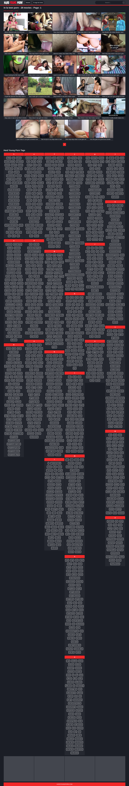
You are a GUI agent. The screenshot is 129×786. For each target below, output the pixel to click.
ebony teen (30, 384)
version (110, 377)
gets (61, 329)
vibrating (120, 405)
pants (87, 211)
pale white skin (97, 200)
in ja (48, 530)
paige (94, 165)
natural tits (79, 581)
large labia (69, 405)
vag (116, 334)
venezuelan (119, 355)
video (112, 412)
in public (51, 537)
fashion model (49, 236)
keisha (81, 301)
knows (81, 354)
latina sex (79, 426)
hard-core (51, 454)
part (89, 228)
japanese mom (79, 243)
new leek (78, 638)
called (39, 161)
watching (115, 477)
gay (47, 294)
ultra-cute (121, 230)
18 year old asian (13, 193)
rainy (102, 251)
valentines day (119, 345)
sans (88, 373)
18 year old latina (13, 197)
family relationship (54, 200)
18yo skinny (10, 232)
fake (60, 182)
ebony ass (39, 373)
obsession (71, 671)
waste (108, 474)
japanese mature (74, 239)
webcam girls (110, 502)
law (82, 433)
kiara (67, 308)
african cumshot (17, 329)
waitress (115, 438)
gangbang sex (58, 272)
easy (28, 359)
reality (95, 325)
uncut (119, 262)
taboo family (120, 161)
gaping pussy (57, 283)
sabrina (97, 345)
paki (95, 179)
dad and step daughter (34, 248)
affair (15, 322)
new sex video (78, 648)
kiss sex (74, 325)
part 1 (94, 228)
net (73, 624)
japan (72, 172)
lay (67, 437)
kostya (69, 364)
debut (27, 304)
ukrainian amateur (119, 212)
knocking (68, 354)
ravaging (90, 269)
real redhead (91, 318)
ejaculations (38, 412)
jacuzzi (70, 161)
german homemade (54, 311)
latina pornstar (71, 426)
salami (90, 355)
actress (8, 279)
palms (89, 204)
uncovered (112, 262)
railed (100, 248)
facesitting (51, 172)
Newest (28, 2)
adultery (19, 304)
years (120, 525)
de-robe (34, 297)
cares (34, 204)
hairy (54, 366)
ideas (52, 477)
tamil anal (119, 190)
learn (68, 451)
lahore (80, 384)
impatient (57, 488)
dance (34, 269)
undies (110, 276)
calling (29, 165)
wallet (114, 449)
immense (57, 481)
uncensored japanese (112, 255)
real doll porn (99, 297)
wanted (120, 456)
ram (94, 255)
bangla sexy (18, 430)
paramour (90, 218)
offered (69, 678)
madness (80, 477)
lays (72, 437)
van (121, 348)
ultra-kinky (119, 234)
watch (114, 474)
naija (72, 560)
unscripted (111, 315)
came (33, 168)
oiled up (70, 696)
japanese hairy (75, 225)
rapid (94, 262)
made (81, 466)
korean (80, 357)
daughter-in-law (38, 290)
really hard (101, 329)
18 (13, 158)
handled (48, 398)
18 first (20, 165)
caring (28, 211)
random (100, 258)
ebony (36, 369)
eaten (35, 362)
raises (89, 255)
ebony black (29, 377)
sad (89, 348)
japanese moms (74, 246)
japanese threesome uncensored (74, 274)
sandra (90, 366)
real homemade (91, 304)
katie (71, 297)
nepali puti (79, 613)
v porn (109, 331)
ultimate (120, 226)
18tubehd (11, 228)
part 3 (88, 232)
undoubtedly (118, 276)
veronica (120, 373)
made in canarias (70, 474)
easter (33, 355)
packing (88, 161)
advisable (8, 322)
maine (80, 495)
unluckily (111, 311)
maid (79, 491)
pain (100, 165)
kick (72, 308)
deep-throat (29, 333)
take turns (120, 172)
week (114, 512)
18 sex (19, 175)
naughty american (74, 595)
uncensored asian (115, 244)
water (122, 477)
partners (95, 236)
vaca (115, 331)
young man (110, 546)
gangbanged (49, 276)
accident (10, 258)
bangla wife (8, 433)
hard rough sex (51, 451)
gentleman (51, 301)
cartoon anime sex (34, 218)
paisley (100, 175)
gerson (57, 322)
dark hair (36, 276)
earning (29, 352)
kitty (69, 343)
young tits (120, 549)
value (109, 348)
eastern (40, 355)
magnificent (72, 491)
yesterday (112, 532)
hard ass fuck (57, 430)
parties (101, 232)
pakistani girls (95, 186)
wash (109, 470)
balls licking (10, 401)
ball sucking (10, 387)
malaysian (78, 520)
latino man (69, 433)
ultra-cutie (111, 234)
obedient (74, 661)
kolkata (73, 357)
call (28, 161)
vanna (109, 352)
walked (114, 445)
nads (67, 560)
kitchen (70, 336)
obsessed (78, 668)
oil (74, 685)
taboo (113, 161)
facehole (51, 168)
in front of (50, 520)
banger (7, 415)
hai (60, 355)
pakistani (100, 179)
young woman (115, 553)
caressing (37, 207)
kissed (80, 325)
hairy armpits (50, 369)
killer (81, 308)
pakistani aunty (90, 182)
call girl (33, 161)
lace (79, 377)
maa (82, 459)
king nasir (68, 318)
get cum (50, 325)
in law (47, 534)
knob (74, 347)
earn (41, 348)
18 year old (14, 186)
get (62, 322)
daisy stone (39, 262)
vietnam (120, 415)
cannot (29, 190)
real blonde (95, 283)
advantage (17, 311)
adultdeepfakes (10, 304)
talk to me (109, 179)
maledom (80, 530)
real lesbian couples (94, 311)
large (79, 401)
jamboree (78, 165)
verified (118, 359)
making (81, 502)
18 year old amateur (13, 190)
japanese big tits (74, 197)
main (75, 495)
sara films (100, 373)
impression (50, 502)
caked (40, 158)
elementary (32, 426)
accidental (17, 258)
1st (18, 236)
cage (34, 158)
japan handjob (79, 175)
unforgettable (111, 297)
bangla (9, 419)
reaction (89, 272)
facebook (48, 165)
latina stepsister (70, 430)
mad (76, 466)
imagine (51, 481)
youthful (121, 556)
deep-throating (38, 333)
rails (93, 251)
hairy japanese (50, 373)
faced (54, 165)
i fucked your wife (55, 463)
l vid (70, 377)
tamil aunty (115, 197)
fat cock (59, 239)
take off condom (111, 172)
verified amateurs (115, 362)
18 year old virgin (10, 211)
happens (58, 408)
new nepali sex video (74, 645)
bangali (17, 408)
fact (61, 179)
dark (30, 276)
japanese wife (71, 278)
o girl (68, 661)
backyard (8, 373)
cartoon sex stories (32, 228)
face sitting (59, 161)
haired (60, 359)
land (79, 391)
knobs (80, 347)
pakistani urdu (90, 197)
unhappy (120, 297)
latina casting (79, 419)
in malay (53, 534)
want (121, 452)
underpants (120, 269)
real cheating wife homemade (95, 287)
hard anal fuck (54, 423)
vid (108, 412)
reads (89, 276)
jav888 (81, 285)
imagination (60, 477)
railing (87, 251)
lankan (70, 401)
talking (122, 179)
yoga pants (112, 535)
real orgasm (90, 315)
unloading (119, 308)
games (61, 262)
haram (59, 415)
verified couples (115, 366)
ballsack (18, 401)
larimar (70, 408)
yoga (119, 532)
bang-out (10, 408)
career (28, 204)
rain (98, 251)
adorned (7, 294)
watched (121, 474)
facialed (48, 179)
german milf (60, 315)
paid (90, 165)
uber (113, 205)
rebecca (101, 333)
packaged (94, 158)
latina (72, 419)
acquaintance (11, 272)
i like (54, 466)
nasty (68, 574)
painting (89, 175)
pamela (100, 204)
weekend (121, 512)
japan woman (78, 179)
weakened (109, 484)
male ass (73, 530)
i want (60, 470)
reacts (95, 272)
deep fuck (39, 318)
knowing (75, 354)
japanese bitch (75, 200)
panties (100, 207)
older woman (78, 724)
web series (121, 491)
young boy (111, 542)
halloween (51, 380)
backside (17, 369)
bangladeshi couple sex (14, 444)
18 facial (14, 165)
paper (98, 214)
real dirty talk (90, 297)
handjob (48, 394)
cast (31, 236)
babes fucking (14, 352)
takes (109, 175)
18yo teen (18, 232)
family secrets (50, 204)
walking (121, 445)
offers (75, 678)
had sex (49, 355)
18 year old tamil (13, 204)
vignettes (111, 423)
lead (81, 437)
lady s (74, 384)
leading (70, 440)
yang (121, 521)
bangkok (20, 415)
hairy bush (59, 369)
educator (38, 391)
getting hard (49, 340)
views (120, 419)
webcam (120, 498)
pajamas (89, 179)
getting (49, 336)
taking (114, 175)
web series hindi (115, 495)
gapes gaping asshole (54, 279)
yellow (116, 528)
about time (17, 251)
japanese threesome (74, 271)
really (94, 329)
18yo (17, 228)
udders (119, 209)
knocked (74, 350)
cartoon (39, 214)
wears (115, 488)
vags (121, 341)
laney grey (75, 398)
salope (89, 359)
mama (71, 537)
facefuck (60, 165)
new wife (71, 652)
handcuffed (51, 391)
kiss (68, 325)
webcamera (120, 502)
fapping (60, 228)
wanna (116, 452)
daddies (35, 255)
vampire (115, 348)
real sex (99, 318)
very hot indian (115, 387)
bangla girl (18, 423)
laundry (77, 433)
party (89, 239)
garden (48, 287)
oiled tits (80, 692)
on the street (74, 753)
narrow (80, 571)
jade (76, 161)
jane (67, 172)
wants (115, 459)
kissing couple (70, 333)
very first (113, 380)
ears (40, 352)
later (74, 412)
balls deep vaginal (14, 398)
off (76, 675)
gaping (49, 283)
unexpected (119, 283)
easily (28, 355)
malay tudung (78, 512)
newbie (78, 652)
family (59, 193)
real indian (100, 304)
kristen (75, 364)
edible (39, 387)
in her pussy (59, 523)
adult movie (16, 297)
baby (18, 359)
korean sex (79, 361)
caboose (29, 158)
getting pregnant (58, 343)
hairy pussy (51, 377)
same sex (99, 362)
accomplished (11, 269)
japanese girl (74, 218)
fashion (57, 232)
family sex (59, 204)
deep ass (38, 315)
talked (116, 179)
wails (115, 435)
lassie (75, 408)
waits (121, 438)
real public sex (99, 315)
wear (122, 484)
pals (94, 204)
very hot (109, 384)
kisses (71, 329)
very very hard (120, 398)
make (73, 498)
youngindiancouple (112, 556)
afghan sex (17, 325)
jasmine (80, 278)
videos (109, 415)
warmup (121, 466)
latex (80, 415)
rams (89, 258)
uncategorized (120, 237)
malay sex (69, 512)
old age (70, 699)
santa (93, 373)
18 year (8, 182)
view (109, 419)
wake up (115, 442)
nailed (81, 560)
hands (61, 398)
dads (41, 258)
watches (109, 477)
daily (27, 262)
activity (19, 276)
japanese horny (70, 228)
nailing (69, 564)
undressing (111, 283)
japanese (78, 182)
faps (51, 232)
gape (56, 276)
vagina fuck (115, 338)
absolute (10, 255)
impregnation (50, 498)
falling (56, 190)
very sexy (120, 391)
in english (51, 516)
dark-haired (30, 279)
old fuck (80, 707)
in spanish (51, 544)
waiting (109, 438)
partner (89, 236)
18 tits (18, 179)
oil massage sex (72, 689)
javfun (67, 289)
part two (94, 232)
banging (13, 415)
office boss (71, 682)
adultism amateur (10, 308)
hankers (54, 405)
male (67, 530)
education (30, 391)
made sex (80, 474)
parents (95, 221)
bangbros (10, 412)
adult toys (8, 301)
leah (80, 440)
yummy (119, 560)
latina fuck (70, 423)
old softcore (72, 717)
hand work (57, 387)
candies (28, 186)
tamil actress (111, 190)
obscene (71, 664)
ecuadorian (38, 384)
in (54, 505)
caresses (30, 207)
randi (94, 258)
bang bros (19, 405)
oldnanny (80, 728)
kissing (77, 329)
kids (77, 308)
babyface (9, 362)
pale (90, 200)
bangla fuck (10, 423)
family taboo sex (54, 211)
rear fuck (93, 333)
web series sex (112, 498)
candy (34, 186)
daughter (28, 290)
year (115, 525)
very (108, 380)
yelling (110, 528)
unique (118, 301)
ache (18, 269)
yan (117, 521)
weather (109, 491)
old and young (78, 699)
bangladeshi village (14, 454)
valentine (110, 345)
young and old (111, 539)
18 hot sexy (9, 168)
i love (59, 466)
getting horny (58, 340)
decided (31, 308)
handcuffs (58, 391)
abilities (10, 248)
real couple (95, 290)
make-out (80, 498)
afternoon (13, 340)
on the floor (70, 749)
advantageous (10, 315)
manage (71, 551)
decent (33, 304)
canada (33, 182)
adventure (19, 315)
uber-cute (119, 205)
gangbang (49, 272)
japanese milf (69, 243)
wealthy (117, 484)
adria (13, 294)
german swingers (54, 318)
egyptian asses (34, 398)
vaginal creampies (113, 341)
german (49, 304)
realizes (88, 329)
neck (80, 602)
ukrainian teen (112, 226)
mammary (70, 541)
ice (52, 474)
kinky (68, 322)
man (69, 544)
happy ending (51, 415)
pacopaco (95, 161)
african (8, 329)
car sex (29, 200)
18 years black (14, 214)
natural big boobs (74, 578)
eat (32, 359)
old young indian (72, 721)
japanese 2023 (75, 190)
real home (98, 301)
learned (74, 451)
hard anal (56, 419)
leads (75, 440)
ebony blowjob (38, 377)
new (81, 631)
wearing (109, 488)
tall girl (112, 186)
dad (31, 244)
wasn (121, 470)
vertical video (118, 377)
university (111, 308)
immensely (51, 484)
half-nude (58, 377)
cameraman (37, 172)
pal (97, 197)
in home (54, 527)
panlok (94, 207)
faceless (58, 168)
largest (81, 405)
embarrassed (34, 437)
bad (14, 373)
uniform (112, 301)
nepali (81, 610)
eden (28, 387)
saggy (88, 352)
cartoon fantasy (34, 221)
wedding (118, 509)
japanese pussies (74, 253)
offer (81, 675)
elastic (28, 415)
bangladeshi (14, 437)
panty (93, 211)
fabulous (48, 158)
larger (75, 405)
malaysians (80, 527)
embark (41, 430)
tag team (109, 168)
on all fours (71, 735)
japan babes (79, 172)
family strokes (50, 207)
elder (40, 415)
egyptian (36, 394)
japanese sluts (79, 260)
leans (80, 447)
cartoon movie (30, 225)
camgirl (27, 175)
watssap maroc (113, 481)
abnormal (17, 248)
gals (55, 258)
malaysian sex (70, 527)
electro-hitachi (37, 419)
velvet (120, 352)
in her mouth (50, 523)
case (40, 228)
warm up (111, 463)
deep (41, 311)
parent (89, 221)
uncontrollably (119, 258)
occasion (78, 671)
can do (27, 182)
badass (20, 373)
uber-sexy (112, 209)
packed (101, 158)
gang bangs (50, 269)
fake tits (58, 186)
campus (41, 175)
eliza (38, 426)
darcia (40, 272)
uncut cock (111, 265)
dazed (28, 297)
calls (34, 165)
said (101, 352)
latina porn (78, 423)
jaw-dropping (79, 289)
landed (68, 394)
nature (78, 585)
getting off (48, 343)
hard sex (59, 451)
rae (88, 248)
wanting (110, 459)
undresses (119, 279)
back (14, 366)
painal (92, 168)
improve (50, 505)
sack (102, 345)
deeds (35, 311)
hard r (61, 447)
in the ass (54, 548)
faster (61, 236)
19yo (13, 236)
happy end (57, 412)
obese (80, 661)
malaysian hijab (74, 523)
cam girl (27, 168)
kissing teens (79, 333)
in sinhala (58, 541)
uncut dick (119, 265)
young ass (120, 539)
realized (101, 325)
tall (122, 182)
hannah (61, 405)
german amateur (57, 304)
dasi (29, 287)
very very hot (110, 401)
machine (78, 463)
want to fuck (112, 456)
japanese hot (79, 228)
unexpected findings (115, 287)
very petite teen (111, 391)
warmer (109, 466)
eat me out (39, 359)
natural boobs (70, 581)
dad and (36, 244)
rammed (100, 255)
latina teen (80, 430)
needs (68, 610)
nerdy (68, 620)
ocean (68, 675)
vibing (113, 405)
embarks (38, 433)
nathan (74, 574)
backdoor (20, 366)
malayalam (71, 516)
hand (50, 387)
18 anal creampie (9, 161)
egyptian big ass (34, 401)
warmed (119, 463)
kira (81, 322)
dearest (29, 301)
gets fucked (59, 333)
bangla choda (16, 419)
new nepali (75, 641)
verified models (115, 369)
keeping (69, 301)
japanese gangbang (74, 214)
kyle (75, 368)
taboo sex (111, 165)
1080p (8, 158)
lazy (76, 437)
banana (7, 405)
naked (69, 567)
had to (55, 355)
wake (108, 442)
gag (54, 255)
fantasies (59, 221)
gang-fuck (58, 269)
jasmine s (69, 282)
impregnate (50, 495)
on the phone (78, 749)
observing (70, 668)
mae (78, 481)
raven (96, 269)
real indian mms (95, 308)
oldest (68, 728)
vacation (110, 334)
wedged (109, 512)
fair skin (55, 182)
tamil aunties (119, 193)
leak (69, 444)
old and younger (71, 707)
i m (55, 470)
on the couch (78, 745)
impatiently (50, 491)
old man (71, 714)
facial (58, 172)
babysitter (7, 366)
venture (112, 359)
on (79, 731)
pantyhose (92, 214)
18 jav (10, 172)
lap (75, 401)
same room (91, 362)
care (39, 200)
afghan (10, 325)
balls (18, 391)
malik (67, 534)
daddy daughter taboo (31, 258)
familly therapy (51, 193)
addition (7, 287)
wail (110, 435)
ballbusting (18, 387)
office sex (68, 685)
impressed (59, 498)
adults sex (19, 308)
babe (13, 348)
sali (95, 355)
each (34, 345)
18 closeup (20, 161)
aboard (10, 251)
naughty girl (70, 599)
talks (117, 182)
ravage (95, 265)
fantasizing (51, 225)
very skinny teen (115, 394)
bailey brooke (18, 377)
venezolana (111, 355)
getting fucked (57, 336)
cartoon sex (39, 225)
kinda (80, 311)
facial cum (49, 175)
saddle (94, 348)
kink (82, 318)
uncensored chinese (115, 248)
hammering (58, 384)
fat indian (57, 243)
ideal (61, 474)
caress (40, 204)
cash (40, 232)
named (80, 567)
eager (39, 345)
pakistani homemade (94, 190)
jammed (75, 168)
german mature (50, 315)
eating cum (29, 366)
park (88, 225)
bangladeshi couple (14, 440)
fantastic (58, 225)
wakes (121, 442)
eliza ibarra (29, 430)
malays (79, 516)
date (33, 287)
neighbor (74, 610)
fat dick (51, 243)
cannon (40, 186)
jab (69, 158)
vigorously (119, 423)
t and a (111, 158)
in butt (61, 509)
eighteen (30, 408)
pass (101, 239)
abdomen (8, 244)
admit (13, 290)
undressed (111, 279)
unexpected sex (115, 290)
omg (75, 731)
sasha (97, 380)
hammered (50, 384)
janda (80, 168)
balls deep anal (18, 394)
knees (79, 343)
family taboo (59, 207)
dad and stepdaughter (34, 251)
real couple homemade (95, 294)
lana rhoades (72, 391)
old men (78, 714)
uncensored (115, 241)
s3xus (90, 345)
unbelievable (110, 237)
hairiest (49, 362)
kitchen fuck (78, 336)
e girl (29, 345)
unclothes (110, 258)
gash (54, 290)
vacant (120, 331)
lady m (69, 384)
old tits (79, 717)
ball (10, 384)
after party (9, 336)
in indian (61, 527)
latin (67, 419)
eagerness (29, 348)
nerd (82, 617)
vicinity (121, 408)
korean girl (70, 361)
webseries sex (119, 505)
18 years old (14, 221)
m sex (76, 459)
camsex (34, 179)
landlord (68, 398)
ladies (75, 380)
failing (48, 182)
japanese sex (69, 260)
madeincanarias (71, 477)
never (78, 627)
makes (75, 502)
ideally (47, 477)
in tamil (58, 544)
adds (21, 287)
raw (101, 269)
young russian (119, 546)
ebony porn (38, 380)
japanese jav (74, 232)
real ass (99, 279)
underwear (119, 272)
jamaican (70, 165)
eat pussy (28, 362)
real (101, 276)
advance (10, 311)
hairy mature (59, 373)
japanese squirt (75, 264)
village (110, 426)
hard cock (50, 433)
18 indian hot (18, 168)
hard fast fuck (50, 437)
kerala (68, 304)
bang (13, 405)
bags (7, 377)
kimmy (69, 311)
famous (55, 218)
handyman (58, 401)
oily (76, 696)
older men (70, 724)
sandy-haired (91, 369)
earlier (35, 348)
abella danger (17, 244)
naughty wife (79, 599)
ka (67, 297)
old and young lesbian (75, 703)
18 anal (19, 158)
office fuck (78, 682)
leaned (69, 447)
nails (75, 564)
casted (36, 236)
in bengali (54, 509)
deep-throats (34, 336)
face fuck (60, 158)
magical (79, 488)
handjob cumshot (57, 394)
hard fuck (59, 437)
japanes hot (71, 182)
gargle (54, 287)
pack (88, 158)
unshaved (119, 315)
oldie (73, 728)
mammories (78, 541)
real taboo (91, 322)
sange (99, 369)
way (120, 481)
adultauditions (17, 301)
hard (50, 419)
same (101, 359)
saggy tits (95, 352)
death (34, 301)
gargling (48, 290)
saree (93, 377)
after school (18, 336)
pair (95, 175)
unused (115, 322)
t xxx (117, 158)
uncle (122, 255)
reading (101, 272)
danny (34, 272)
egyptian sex (30, 405)
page (102, 161)
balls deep (8, 394)
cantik (28, 193)
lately (69, 412)
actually (14, 279)
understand (111, 272)
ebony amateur (30, 373)
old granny (79, 710)
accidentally (10, 265)
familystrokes (59, 214)
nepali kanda (70, 613)
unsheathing (111, 318)
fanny (48, 221)
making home (70, 505)
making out (72, 509)
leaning (75, 447)
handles (55, 398)
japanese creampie (75, 207)
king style (76, 318)
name (74, 567)
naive (80, 564)
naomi (74, 571)
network (72, 627)
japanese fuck (74, 211)
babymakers (17, 362)
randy (89, 262)
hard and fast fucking (54, 426)
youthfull (112, 560)
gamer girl (54, 262)
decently (40, 304)
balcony (7, 380)
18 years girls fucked (13, 218)
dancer (40, 269)
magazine (71, 484)
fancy (61, 218)
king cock (79, 315)
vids (115, 415)
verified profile (111, 373)
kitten (76, 340)
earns (34, 352)
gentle (59, 297)
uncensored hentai (115, 251)
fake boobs (51, 186)
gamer (47, 262)
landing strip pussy (78, 394)
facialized (55, 179)
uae (109, 205)
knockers (81, 350)
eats (31, 369)
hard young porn (8, 11)
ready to (95, 276)
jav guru (68, 285)
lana (79, 387)
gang (59, 265)
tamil (118, 186)
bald (13, 380)
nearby (70, 602)
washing (115, 470)
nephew (76, 617)
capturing (35, 197)
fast (57, 236)
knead (74, 343)
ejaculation (30, 412)
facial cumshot (58, 175)
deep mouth (34, 325)
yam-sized (110, 521)
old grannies (70, 710)
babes (19, 348)
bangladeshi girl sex (13, 447)
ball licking (16, 384)
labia (74, 377)
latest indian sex (72, 415)
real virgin (88, 325)
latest (79, 412)
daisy (32, 262)
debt (40, 301)
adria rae (19, 294)
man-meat (78, 548)
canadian (40, 182)
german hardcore (54, 308)
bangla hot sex (18, 426)
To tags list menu (38, 2)
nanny (68, 571)
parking (94, 225)
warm (121, 459)
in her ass (58, 520)
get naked (55, 329)
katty (76, 297)
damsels (28, 269)
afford (20, 322)
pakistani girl (100, 182)
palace (102, 197)
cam (39, 165)
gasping (60, 290)
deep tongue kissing (34, 329)
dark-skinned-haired (31, 283)
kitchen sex (69, 340)
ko (68, 357)
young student (111, 549)
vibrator (110, 408)
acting (18, 272)
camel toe (40, 168)
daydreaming (33, 294)
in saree (58, 537)
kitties (81, 340)
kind (75, 311)
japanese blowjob (74, 204)
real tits (99, 322)
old (80, 696)
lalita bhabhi (72, 387)
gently (58, 301)
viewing (115, 419)
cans (34, 190)
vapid (115, 352)
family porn (59, 197)
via (109, 405)
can (40, 179)
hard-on (58, 454)
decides (37, 308)
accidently (18, 265)
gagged (60, 255)
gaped (61, 276)
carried (34, 211)
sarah (88, 377)
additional (14, 287)
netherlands (80, 624)
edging (34, 387)
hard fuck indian (50, 440)
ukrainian (109, 212)
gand (54, 265)
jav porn (75, 285)
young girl (119, 542)
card (35, 200)
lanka (82, 398)
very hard (120, 380)
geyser (54, 347)
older (80, 721)
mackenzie (69, 466)
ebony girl (29, 380)
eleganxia (37, 423)
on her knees (78, 742)
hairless (48, 366)
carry (40, 211)
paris (101, 221)
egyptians (38, 405)
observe (78, 664)
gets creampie (50, 333)
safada (100, 348)
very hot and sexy (118, 384)
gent (54, 297)
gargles (60, 287)
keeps (75, 301)
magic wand (71, 488)
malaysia (70, 520)
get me (48, 329)
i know (49, 466)
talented (121, 175)
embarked (30, 433)
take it (121, 168)
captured (28, 197)
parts (101, 236)
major (68, 498)
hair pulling (54, 359)
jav (75, 282)
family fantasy (50, 197)
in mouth (60, 534)
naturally (71, 585)
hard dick (58, 433)
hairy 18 (60, 366)
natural (80, 574)
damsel (40, 265)
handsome (50, 401)
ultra (115, 230)
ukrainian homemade (115, 223)
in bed (47, 509)
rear (88, 333)
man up (71, 548)
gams (49, 265)
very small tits (110, 398)
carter (33, 214)
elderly (29, 419)
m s (72, 459)
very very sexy (120, 401)
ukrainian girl (115, 219)
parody (100, 225)
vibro (115, 408)
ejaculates (37, 408)
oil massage (80, 685)
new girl (78, 634)
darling (41, 283)
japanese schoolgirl (74, 257)
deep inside (29, 322)
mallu (72, 534)
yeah (110, 525)
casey (34, 232)
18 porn (17, 172)
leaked (74, 444)
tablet (107, 161)
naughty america (74, 592)
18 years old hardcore (11, 225)
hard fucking (60, 440)
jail (80, 161)
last (80, 408)
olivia (70, 731)
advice (18, 318)
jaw (73, 289)
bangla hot (8, 426)
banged (18, 412)
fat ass (53, 239)
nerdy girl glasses (77, 620)
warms (115, 466)
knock (67, 350)
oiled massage (71, 692)
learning (80, 451)
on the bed (70, 745)
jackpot (74, 158)
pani (89, 207)
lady (81, 380)
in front (58, 516)
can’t (33, 193)
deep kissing (38, 322)
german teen (49, 322)
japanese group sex (74, 221)
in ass (59, 505)
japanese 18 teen (74, 186)
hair (47, 359)
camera (30, 172)
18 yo (20, 225)
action (8, 276)
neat (75, 602)
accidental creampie (13, 262)
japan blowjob (69, 175)
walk (109, 445)
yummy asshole (115, 564)
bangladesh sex (18, 433)
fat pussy (51, 246)
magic (78, 484)
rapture (100, 262)
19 (9, 236)
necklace (68, 606)
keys (78, 304)
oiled (80, 689)
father (58, 246)
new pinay (69, 648)
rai (92, 248)
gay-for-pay (54, 294)
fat (48, 239)
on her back (78, 738)
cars (28, 214)
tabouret (119, 165)
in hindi (47, 527)
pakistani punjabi (94, 193)
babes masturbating (14, 355)
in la (17, 11)
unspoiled (119, 318)
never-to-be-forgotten (72, 631)
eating (40, 362)
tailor (116, 168)
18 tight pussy (11, 179)
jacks (79, 158)
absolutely (17, 255)
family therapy (49, 214)
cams (28, 179)
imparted (50, 488)
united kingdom (110, 304)
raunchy (88, 265)
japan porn (70, 179)
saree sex (100, 377)
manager (78, 551)
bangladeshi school (14, 451)
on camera (70, 738)
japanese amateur (74, 193)
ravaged (101, 265)
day (27, 294)
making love (79, 505)
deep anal (30, 315)
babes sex (11, 359)
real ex (91, 301)
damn (33, 265)
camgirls (34, 175)
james (68, 168)
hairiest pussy (57, 362)
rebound (97, 336)
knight (69, 347)
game (60, 258)
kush (80, 364)
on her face (70, 742)
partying (95, 239)
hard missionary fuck (51, 447)
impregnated (58, 495)
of (73, 675)
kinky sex (75, 322)
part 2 (99, 228)
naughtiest (71, 588)
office (80, 678)
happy (50, 412)
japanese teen (74, 267)
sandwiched (98, 366)
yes (121, 528)
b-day (8, 348)
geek (61, 294)
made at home (75, 470)
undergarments (111, 269)
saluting (95, 359)
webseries (110, 505)
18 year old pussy (14, 200)
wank (120, 449)
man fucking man (77, 544)
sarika (92, 380)
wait (120, 435)
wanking (109, 452)
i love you (49, 470)
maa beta (71, 463)
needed (81, 606)
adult (9, 297)
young (119, 535)
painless (99, 172)
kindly (68, 315)
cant (39, 190)
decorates (28, 311)
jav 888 (80, 282)
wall (110, 449)
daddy (41, 255)
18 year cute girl (17, 182)
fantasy (49, 228)
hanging (48, 405)
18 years (19, 211)
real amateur (91, 279)
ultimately (109, 230)
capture (39, 193)
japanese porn (74, 250)
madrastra (72, 481)
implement (58, 491)
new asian (71, 634)
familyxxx (48, 218)
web (114, 491)
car (41, 197)
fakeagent (49, 190)
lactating (69, 380)
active (13, 276)
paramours (99, 218)
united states (120, 304)
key (73, 304)
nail (77, 560)
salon (100, 355)
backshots (10, 369)
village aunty (118, 426)
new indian (71, 638)
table (122, 158)
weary (121, 488)
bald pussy (19, 380)
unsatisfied (119, 311)
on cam (79, 735)
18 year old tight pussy (14, 207)
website (112, 509)
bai (11, 377)
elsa (35, 430)
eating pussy (38, 366)
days (41, 294)
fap (54, 228)
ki (82, 304)
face (54, 158)
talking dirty (111, 182)
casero (29, 232)
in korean (54, 530)
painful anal (91, 172)
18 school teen (11, 175)
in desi (59, 512)
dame (28, 265)
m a (67, 459)
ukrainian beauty (115, 216)
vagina (121, 334)
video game (120, 412)
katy (81, 297)
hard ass (49, 430)
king (74, 315)
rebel (91, 336)
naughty (78, 588)
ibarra (47, 474)
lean (80, 444)
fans (53, 221)
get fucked (57, 325)
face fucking (50, 161)
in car (48, 512)
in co (54, 512)
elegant (30, 423)
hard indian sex (54, 444)
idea (56, 474)
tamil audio (110, 193)
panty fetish (100, 211)
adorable (20, 290)
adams (20, 279)
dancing (28, 272)
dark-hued (38, 279)
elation (34, 415)
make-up (68, 502)
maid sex (69, 495)
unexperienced (111, 294)
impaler (58, 484)
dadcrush (27, 255)
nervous (68, 624)
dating (39, 287)
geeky (49, 297)
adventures (11, 318)
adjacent (7, 290)
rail (96, 248)
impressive (58, 502)
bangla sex (9, 430)
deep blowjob (30, 318)
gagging (49, 258)
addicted (13, 283)
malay (78, 509)
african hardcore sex (13, 333)
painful (97, 168)
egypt (30, 394)
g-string (49, 255)
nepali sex (69, 617)
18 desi (7, 165)
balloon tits (11, 391)
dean (40, 297)
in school (50, 541)
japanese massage (75, 236)
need (75, 606)
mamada (77, 537)
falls (61, 190)
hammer (58, 380)
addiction (20, 283)
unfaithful (120, 294)
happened (51, 408)
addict (6, 283)
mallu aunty (80, 534)
